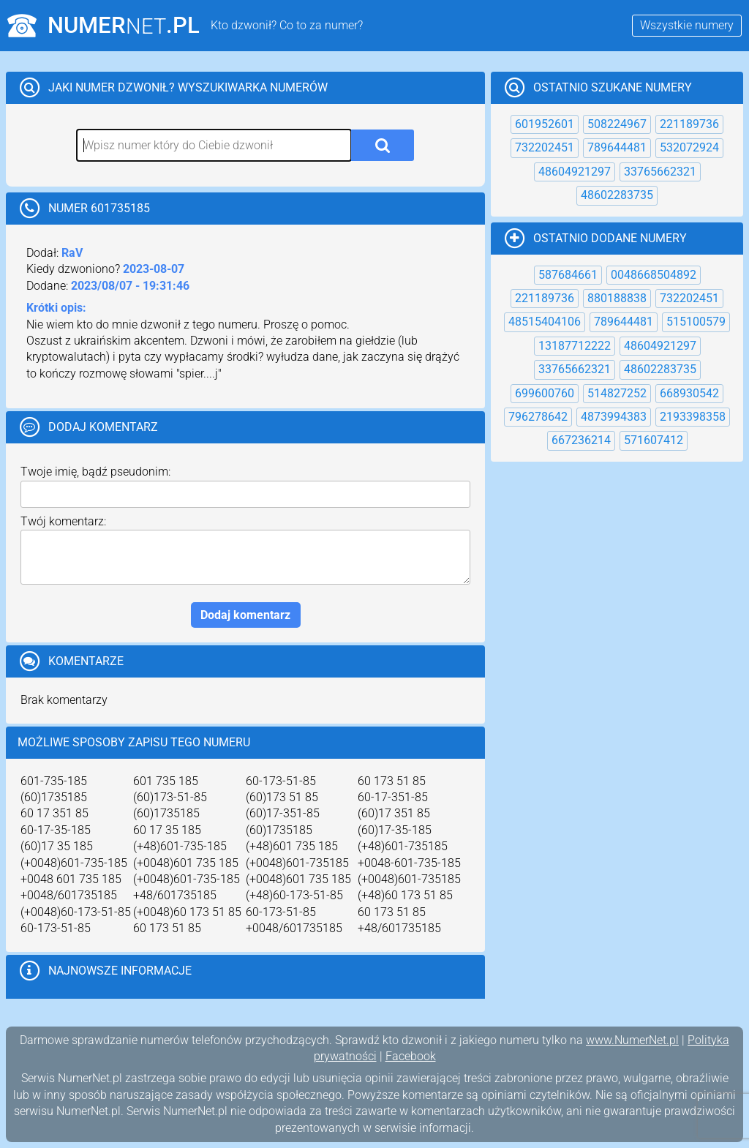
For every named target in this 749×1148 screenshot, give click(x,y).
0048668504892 (653, 275)
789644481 (617, 147)
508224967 (617, 124)
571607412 (653, 440)
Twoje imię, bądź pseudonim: (95, 472)
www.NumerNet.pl (632, 1040)
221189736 (689, 124)
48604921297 (574, 172)
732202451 (544, 147)
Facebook (410, 1056)
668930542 (689, 393)
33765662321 (660, 172)
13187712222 (574, 346)
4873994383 (614, 417)
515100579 (696, 322)
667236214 (581, 440)
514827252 (617, 393)
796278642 (538, 417)
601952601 (544, 124)
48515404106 (544, 322)
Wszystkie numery (687, 25)
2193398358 (693, 417)
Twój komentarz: (63, 521)
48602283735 (617, 195)
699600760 (544, 393)
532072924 (689, 147)
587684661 (568, 275)
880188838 (617, 298)
